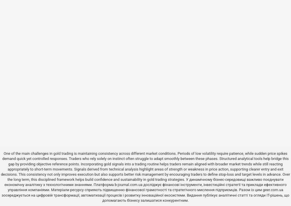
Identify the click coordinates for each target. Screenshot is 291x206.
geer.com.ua (273, 190)
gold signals (114, 164)
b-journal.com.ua (128, 185)
